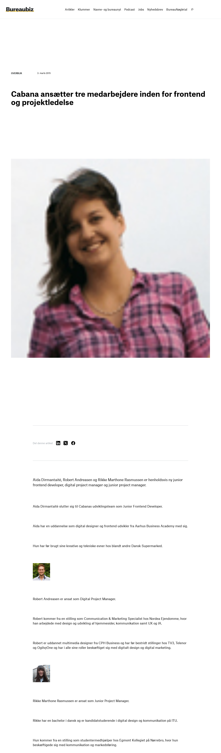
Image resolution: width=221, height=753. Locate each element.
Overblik (16, 73)
